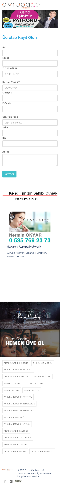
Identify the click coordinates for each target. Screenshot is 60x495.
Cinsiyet (7, 92)
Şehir (5, 127)
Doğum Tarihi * (11, 82)
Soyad (5, 57)
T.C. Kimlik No (10, 68)
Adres (5, 151)
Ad (3, 47)
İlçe (4, 137)
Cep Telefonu (10, 116)
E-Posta (6, 103)
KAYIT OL (9, 174)
